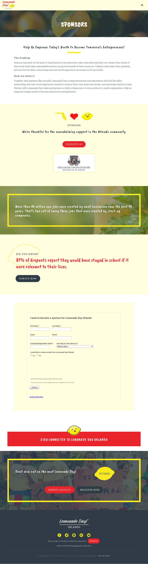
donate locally (59, 489)
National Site (77, 546)
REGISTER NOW (90, 489)
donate (94, 541)
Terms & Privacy (91, 556)
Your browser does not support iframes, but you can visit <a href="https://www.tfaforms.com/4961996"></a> (74, 357)
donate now (28, 278)
